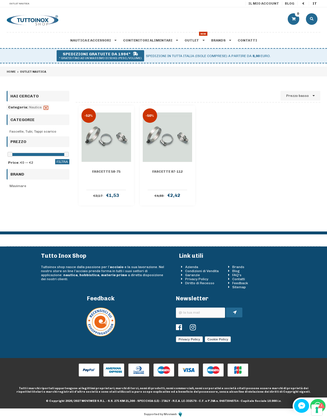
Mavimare (18, 186)
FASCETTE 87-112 (167, 171)
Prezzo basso (300, 96)
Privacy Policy (196, 279)
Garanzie (192, 275)
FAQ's (236, 275)
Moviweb (173, 414)
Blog (289, 3)
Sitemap (239, 287)
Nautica (35, 107)
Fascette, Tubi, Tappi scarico (33, 131)
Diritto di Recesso (199, 283)
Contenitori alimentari (150, 40)
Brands (221, 40)
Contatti (247, 40)
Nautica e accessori (93, 40)
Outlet (195, 40)
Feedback (240, 283)
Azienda (191, 267)
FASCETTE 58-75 (106, 171)
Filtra (62, 162)
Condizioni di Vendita (202, 271)
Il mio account (263, 3)
